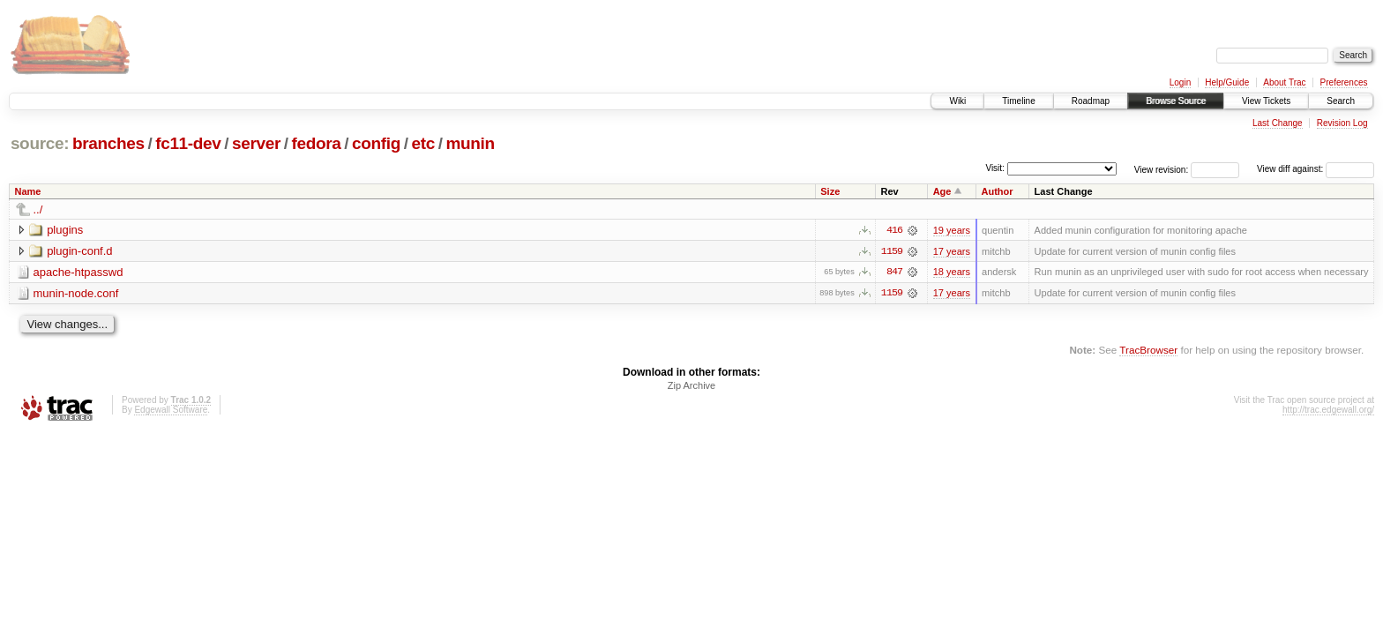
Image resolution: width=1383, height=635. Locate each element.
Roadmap (1091, 101)
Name (28, 191)
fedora (316, 143)
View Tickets (1266, 101)
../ (38, 209)
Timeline (1018, 101)
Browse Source (1176, 101)
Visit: (995, 168)
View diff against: (1315, 169)
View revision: (1161, 169)
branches (108, 143)
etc (423, 143)
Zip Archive (691, 386)
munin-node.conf (76, 293)
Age (942, 191)
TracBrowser (1148, 350)
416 (894, 230)
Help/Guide (1227, 82)
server (256, 143)
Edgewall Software (170, 410)
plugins (65, 229)
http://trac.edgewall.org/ (1328, 410)
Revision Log (1342, 123)
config (376, 143)
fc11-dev (188, 143)
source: (40, 143)
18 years (951, 272)
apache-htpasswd (78, 272)
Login (1180, 82)
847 (894, 272)
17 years (951, 251)
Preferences (1344, 82)
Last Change (1277, 123)
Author (997, 191)
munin (469, 143)
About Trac (1284, 82)
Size (830, 191)
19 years (951, 230)
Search (1341, 101)
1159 (891, 251)
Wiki (957, 101)
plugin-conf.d (79, 251)
